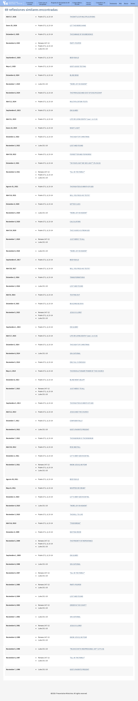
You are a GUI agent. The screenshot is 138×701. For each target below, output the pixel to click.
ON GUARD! (74, 110)
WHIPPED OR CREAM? (77, 488)
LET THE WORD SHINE (78, 25)
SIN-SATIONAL (75, 353)
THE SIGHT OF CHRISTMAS (79, 137)
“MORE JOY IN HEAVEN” (78, 84)
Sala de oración (88, 3)
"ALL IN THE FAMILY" (77, 573)
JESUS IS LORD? (76, 312)
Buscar (126, 3)
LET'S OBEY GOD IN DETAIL (79, 456)
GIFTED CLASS (75, 204)
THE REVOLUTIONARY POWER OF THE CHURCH (87, 371)
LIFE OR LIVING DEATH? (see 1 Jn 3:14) (84, 119)
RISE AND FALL (75, 447)
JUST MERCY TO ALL (77, 239)
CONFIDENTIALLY (76, 421)
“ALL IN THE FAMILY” (77, 172)
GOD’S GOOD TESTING (78, 66)
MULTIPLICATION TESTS (79, 102)
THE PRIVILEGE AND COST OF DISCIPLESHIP (86, 93)
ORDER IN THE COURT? (78, 605)
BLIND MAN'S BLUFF (77, 380)
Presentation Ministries (13, 3)
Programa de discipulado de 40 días (60, 3)
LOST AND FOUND (76, 146)
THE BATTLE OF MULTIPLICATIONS (82, 17)
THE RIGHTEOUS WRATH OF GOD (82, 186)
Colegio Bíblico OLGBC (77, 3)
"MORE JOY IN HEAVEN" (78, 251)
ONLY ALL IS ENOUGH (77, 362)
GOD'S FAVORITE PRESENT (79, 429)
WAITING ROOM (75, 532)
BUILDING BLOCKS (76, 304)
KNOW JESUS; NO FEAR (78, 465)
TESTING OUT (75, 295)
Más (120, 3)
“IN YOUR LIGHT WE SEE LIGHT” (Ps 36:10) (85, 163)
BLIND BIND (74, 75)
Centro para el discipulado (43, 3)
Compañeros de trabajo (100, 3)
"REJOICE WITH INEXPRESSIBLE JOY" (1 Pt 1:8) (87, 649)
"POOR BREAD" (75, 523)
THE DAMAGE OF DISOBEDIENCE (81, 34)
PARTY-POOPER (75, 43)
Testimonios (113, 3)
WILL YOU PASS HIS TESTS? (80, 195)
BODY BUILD (74, 58)
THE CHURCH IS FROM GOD (80, 230)
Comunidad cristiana (29, 3)
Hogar (19, 3)
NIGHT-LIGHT (75, 128)
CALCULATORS (75, 222)
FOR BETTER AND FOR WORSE (80, 154)
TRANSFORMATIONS (77, 277)
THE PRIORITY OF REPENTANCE (81, 541)
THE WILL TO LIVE (76, 514)
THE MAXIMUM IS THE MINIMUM (81, 438)
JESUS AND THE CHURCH (79, 412)
